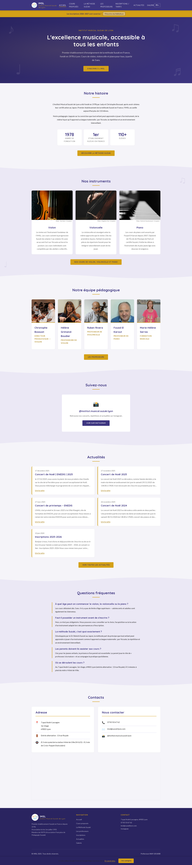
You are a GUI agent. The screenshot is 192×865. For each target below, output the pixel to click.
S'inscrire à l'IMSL (96, 69)
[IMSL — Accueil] (45, 5)
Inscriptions (80, 835)
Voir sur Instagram (96, 423)
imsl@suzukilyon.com (116, 729)
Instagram (125, 829)
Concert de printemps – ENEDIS (53, 505)
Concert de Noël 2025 (114, 474)
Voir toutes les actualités (96, 565)
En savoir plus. (110, 861)
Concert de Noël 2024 (114, 505)
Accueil (62, 5)
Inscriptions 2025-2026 (48, 536)
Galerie (150, 5)
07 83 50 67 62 (113, 722)
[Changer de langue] (157, 5)
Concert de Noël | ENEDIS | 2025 (54, 474)
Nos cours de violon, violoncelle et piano (96, 262)
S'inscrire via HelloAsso (114, 14)
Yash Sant (62, 221)
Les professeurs (106, 5)
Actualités (139, 5)
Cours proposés (73, 5)
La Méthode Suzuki (89, 5)
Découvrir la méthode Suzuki (96, 153)
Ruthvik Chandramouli (146, 221)
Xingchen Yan (105, 221)
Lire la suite (39, 490)
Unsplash (69, 221)
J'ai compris (126, 861)
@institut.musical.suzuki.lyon (119, 735)
